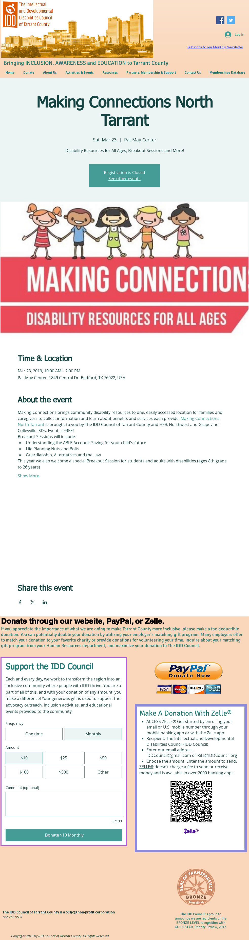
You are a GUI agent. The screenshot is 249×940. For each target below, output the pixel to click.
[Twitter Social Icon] (231, 20)
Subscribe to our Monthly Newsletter (215, 47)
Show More (28, 476)
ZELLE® (146, 767)
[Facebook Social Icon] (220, 20)
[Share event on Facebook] (20, 602)
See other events (124, 178)
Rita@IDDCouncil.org (217, 755)
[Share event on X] (32, 602)
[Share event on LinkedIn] (45, 602)
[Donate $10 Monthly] (64, 835)
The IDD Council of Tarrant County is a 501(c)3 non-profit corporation (59, 912)
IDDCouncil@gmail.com (168, 755)
